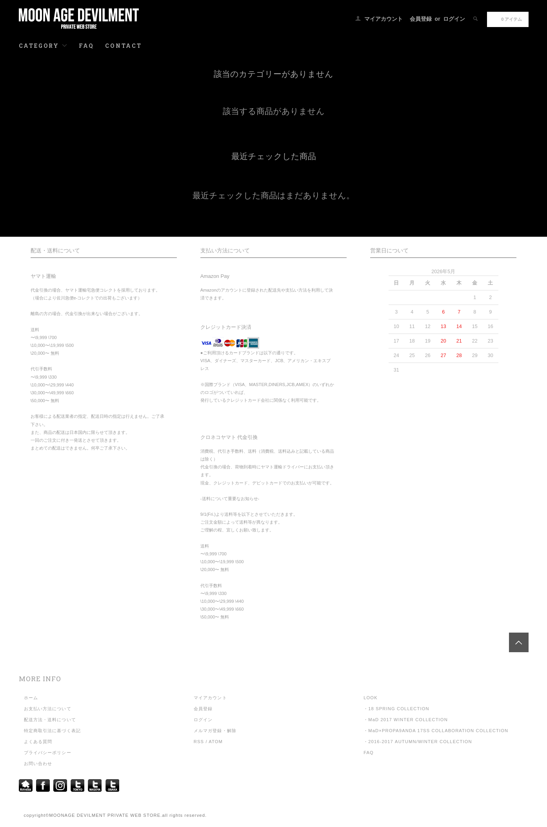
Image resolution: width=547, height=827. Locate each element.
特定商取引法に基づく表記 (52, 730)
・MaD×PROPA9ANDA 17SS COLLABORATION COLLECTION (435, 730)
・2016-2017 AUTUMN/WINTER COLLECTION (417, 741)
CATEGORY (43, 45)
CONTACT (123, 45)
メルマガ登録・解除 (215, 730)
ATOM (216, 741)
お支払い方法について (47, 708)
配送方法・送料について (50, 719)
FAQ (86, 45)
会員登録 (421, 19)
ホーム (31, 697)
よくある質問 (38, 741)
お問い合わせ (38, 763)
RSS (199, 741)
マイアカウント (383, 19)
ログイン (454, 19)
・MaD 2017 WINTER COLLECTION (405, 719)
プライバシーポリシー (47, 752)
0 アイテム (507, 19)
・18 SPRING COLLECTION (396, 708)
